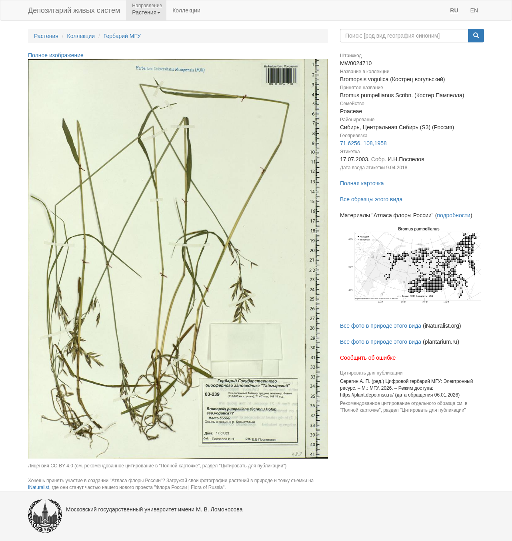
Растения (46, 36)
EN (474, 10)
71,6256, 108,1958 (363, 143)
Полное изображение (56, 55)
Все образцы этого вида (371, 199)
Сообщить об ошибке (368, 358)
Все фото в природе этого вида (380, 326)
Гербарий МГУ (122, 36)
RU (454, 10)
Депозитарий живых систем (74, 10)
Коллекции (186, 10)
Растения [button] (146, 12)
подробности (453, 215)
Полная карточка (362, 183)
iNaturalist (38, 487)
